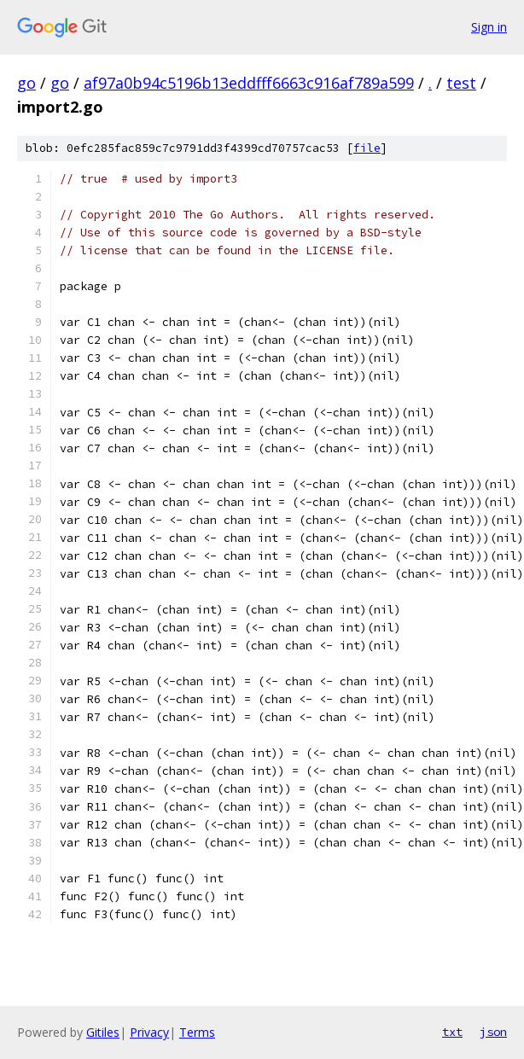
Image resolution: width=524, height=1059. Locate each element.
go (26, 83)
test (461, 83)
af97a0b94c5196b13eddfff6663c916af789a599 (249, 83)
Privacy (149, 1032)
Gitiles (102, 1032)
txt (452, 1031)
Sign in (489, 27)
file (367, 148)
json (493, 1031)
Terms (197, 1032)
